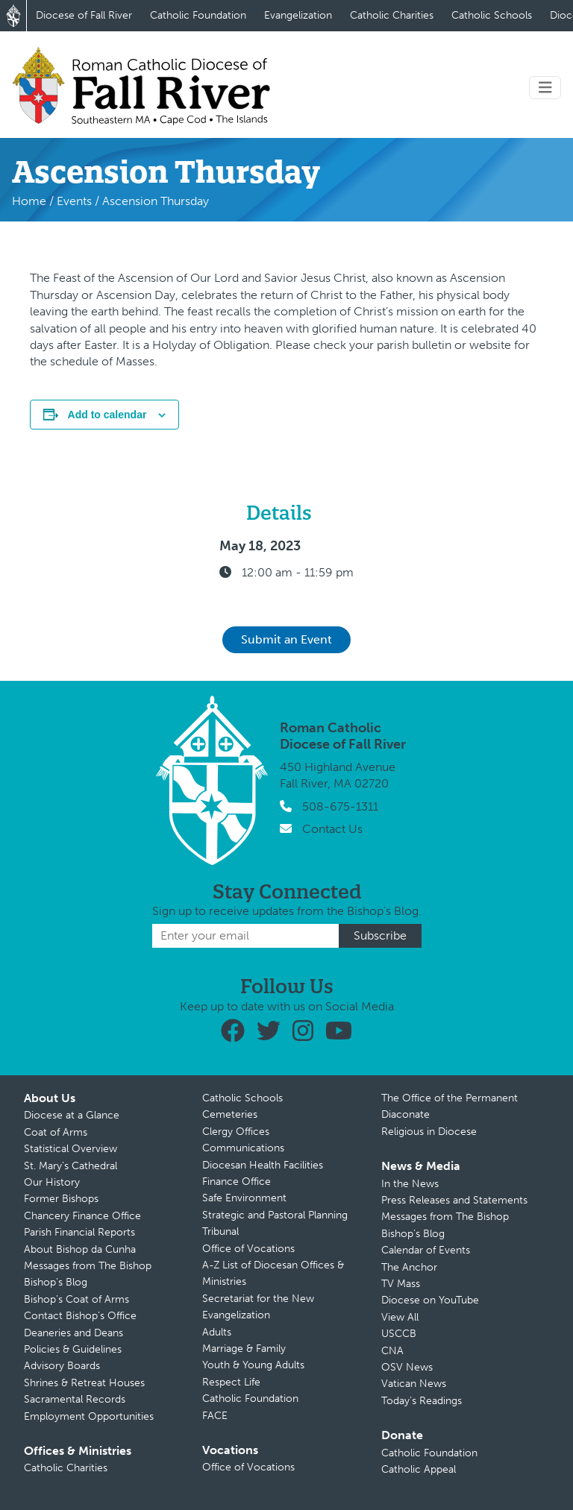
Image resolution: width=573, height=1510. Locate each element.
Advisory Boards (62, 1365)
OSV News (407, 1367)
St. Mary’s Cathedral (70, 1166)
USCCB (398, 1333)
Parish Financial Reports (79, 1232)
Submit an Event (286, 639)
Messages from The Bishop (87, 1265)
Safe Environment (244, 1198)
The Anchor (409, 1267)
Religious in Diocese (429, 1131)
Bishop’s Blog (55, 1282)
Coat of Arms (55, 1132)
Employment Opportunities (89, 1416)
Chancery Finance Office (82, 1215)
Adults (216, 1332)
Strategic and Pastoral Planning (275, 1215)
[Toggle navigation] (545, 87)
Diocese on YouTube (430, 1300)
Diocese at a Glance (71, 1115)
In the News (410, 1183)
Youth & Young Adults (253, 1365)
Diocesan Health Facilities (262, 1165)
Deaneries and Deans (73, 1333)
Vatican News (413, 1383)
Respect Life (231, 1382)
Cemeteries (229, 1114)
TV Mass (400, 1283)
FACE (215, 1415)
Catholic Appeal (418, 1469)
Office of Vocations (248, 1248)
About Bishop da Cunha (80, 1249)
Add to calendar (107, 415)
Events (74, 201)
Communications (243, 1148)
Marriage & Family (244, 1348)
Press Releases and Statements (454, 1200)
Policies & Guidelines (73, 1349)
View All (400, 1317)
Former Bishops (61, 1198)
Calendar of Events (425, 1250)
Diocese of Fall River (84, 15)
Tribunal (220, 1231)
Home (29, 201)
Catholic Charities (391, 15)
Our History (52, 1182)
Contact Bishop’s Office (80, 1315)
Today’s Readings (421, 1400)
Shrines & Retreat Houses (84, 1383)
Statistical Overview (70, 1148)
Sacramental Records (74, 1399)
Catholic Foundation (198, 15)
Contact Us (332, 829)
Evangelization (298, 15)
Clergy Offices (235, 1131)
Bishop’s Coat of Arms (76, 1299)
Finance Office (236, 1181)
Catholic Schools (491, 15)
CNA (392, 1350)
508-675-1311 (340, 806)
